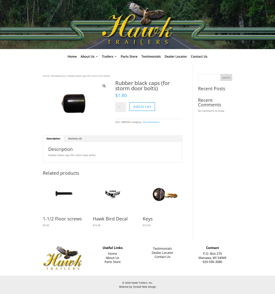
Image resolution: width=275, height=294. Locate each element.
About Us (87, 57)
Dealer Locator (176, 57)
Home (72, 57)
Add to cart (142, 106)
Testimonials (151, 57)
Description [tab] (53, 138)
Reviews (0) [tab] (75, 138)
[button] (104, 86)
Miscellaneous (58, 75)
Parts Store (129, 57)
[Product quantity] (120, 107)
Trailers (107, 57)
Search (226, 77)
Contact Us (199, 57)
